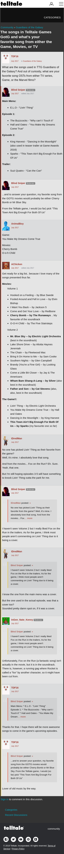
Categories (52, 17)
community (54, 828)
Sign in (4, 799)
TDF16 (14, 56)
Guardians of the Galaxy (32, 61)
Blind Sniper (18, 89)
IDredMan (16, 438)
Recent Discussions (16, 814)
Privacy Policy (18, 849)
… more (28, 518)
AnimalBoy (17, 223)
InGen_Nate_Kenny (22, 619)
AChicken (16, 264)
